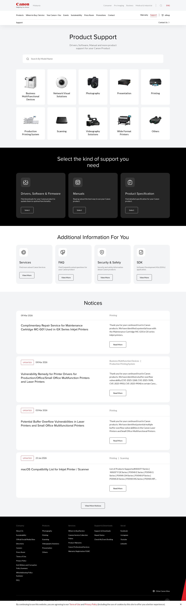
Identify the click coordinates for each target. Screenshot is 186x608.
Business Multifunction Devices (124, 361)
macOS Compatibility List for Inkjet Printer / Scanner (56, 470)
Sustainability (76, 15)
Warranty (144, 15)
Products (20, 15)
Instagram (124, 536)
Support (153, 15)
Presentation (47, 549)
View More (26, 278)
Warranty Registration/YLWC (79, 552)
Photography (47, 532)
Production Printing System (122, 364)
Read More (118, 345)
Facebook (124, 532)
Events (66, 15)
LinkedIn (124, 545)
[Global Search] (161, 5)
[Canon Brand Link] (22, 5)
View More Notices (93, 506)
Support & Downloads (102, 532)
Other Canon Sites (163, 592)
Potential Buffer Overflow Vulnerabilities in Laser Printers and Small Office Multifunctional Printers (54, 424)
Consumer (107, 5)
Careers (19, 549)
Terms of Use (21, 557)
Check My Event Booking (103, 540)
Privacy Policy (21, 562)
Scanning (124, 459)
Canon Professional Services (78, 548)
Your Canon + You (54, 15)
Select (27, 210)
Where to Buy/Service (76, 532)
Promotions (101, 15)
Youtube (124, 540)
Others (45, 553)
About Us (19, 532)
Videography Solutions (50, 545)
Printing (113, 316)
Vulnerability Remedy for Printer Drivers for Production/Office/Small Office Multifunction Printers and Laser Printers (56, 378)
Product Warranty (75, 544)
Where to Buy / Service (35, 15)
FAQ (17, 581)
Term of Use (74, 604)
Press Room (89, 15)
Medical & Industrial (144, 5)
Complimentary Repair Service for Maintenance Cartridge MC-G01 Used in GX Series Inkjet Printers (56, 328)
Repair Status (99, 536)
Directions (20, 545)
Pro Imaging (119, 5)
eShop (165, 15)
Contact (111, 15)
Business (130, 5)
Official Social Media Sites (25, 540)
